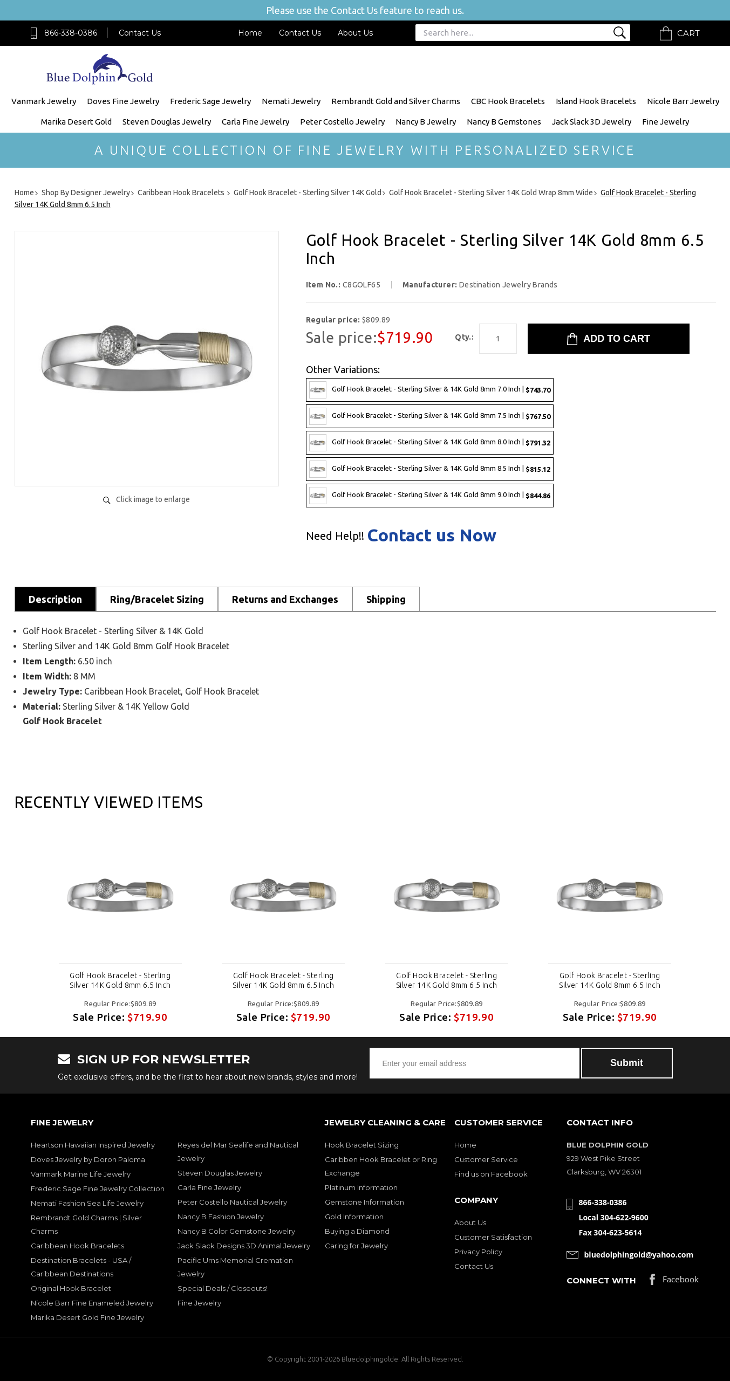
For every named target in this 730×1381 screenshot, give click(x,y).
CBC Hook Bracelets (508, 101)
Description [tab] (55, 599)
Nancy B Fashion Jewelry (221, 1216)
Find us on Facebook (491, 1174)
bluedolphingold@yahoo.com (639, 1254)
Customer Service (486, 1159)
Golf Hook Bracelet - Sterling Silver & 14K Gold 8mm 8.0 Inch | (429, 442)
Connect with (601, 1280)
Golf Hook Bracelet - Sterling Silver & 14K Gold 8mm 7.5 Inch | (429, 416)
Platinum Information (361, 1187)
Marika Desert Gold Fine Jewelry (87, 1317)
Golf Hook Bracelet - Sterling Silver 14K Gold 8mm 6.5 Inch (120, 980)
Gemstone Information (364, 1202)
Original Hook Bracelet (71, 1288)
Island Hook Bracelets (596, 101)
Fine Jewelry (665, 121)
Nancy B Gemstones (504, 121)
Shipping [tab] (386, 599)
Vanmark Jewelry (43, 101)
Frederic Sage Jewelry (210, 101)
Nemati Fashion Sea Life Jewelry (87, 1203)
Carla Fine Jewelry (255, 121)
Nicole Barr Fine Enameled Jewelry (92, 1302)
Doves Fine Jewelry (123, 101)
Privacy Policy (478, 1251)
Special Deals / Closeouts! (223, 1288)
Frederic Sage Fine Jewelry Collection (98, 1188)
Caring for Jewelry (356, 1245)
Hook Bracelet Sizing (362, 1144)
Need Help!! (335, 536)
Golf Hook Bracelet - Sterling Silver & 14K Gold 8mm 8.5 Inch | (429, 469)
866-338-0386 (70, 33)
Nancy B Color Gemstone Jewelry (236, 1231)
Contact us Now (431, 535)
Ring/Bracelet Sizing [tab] (157, 599)
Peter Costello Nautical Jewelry (232, 1202)
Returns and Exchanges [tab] (285, 599)
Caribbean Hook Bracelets (77, 1245)
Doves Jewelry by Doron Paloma (88, 1159)
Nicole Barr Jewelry (683, 101)
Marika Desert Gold (76, 121)
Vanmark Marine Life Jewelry (81, 1174)
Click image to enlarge (153, 499)
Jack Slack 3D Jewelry (591, 121)
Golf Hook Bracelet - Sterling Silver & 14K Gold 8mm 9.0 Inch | (429, 495)
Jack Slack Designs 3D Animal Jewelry (244, 1245)
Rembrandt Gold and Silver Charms (395, 101)
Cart (688, 33)
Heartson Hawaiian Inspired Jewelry (93, 1144)
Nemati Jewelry (291, 101)
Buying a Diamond (357, 1231)
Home (250, 33)
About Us (355, 33)
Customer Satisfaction (493, 1237)
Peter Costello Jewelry (342, 121)
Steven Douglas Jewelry (166, 121)
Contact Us (140, 33)
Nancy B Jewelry (425, 121)
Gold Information (354, 1216)
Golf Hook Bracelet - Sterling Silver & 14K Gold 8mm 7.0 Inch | (429, 390)
